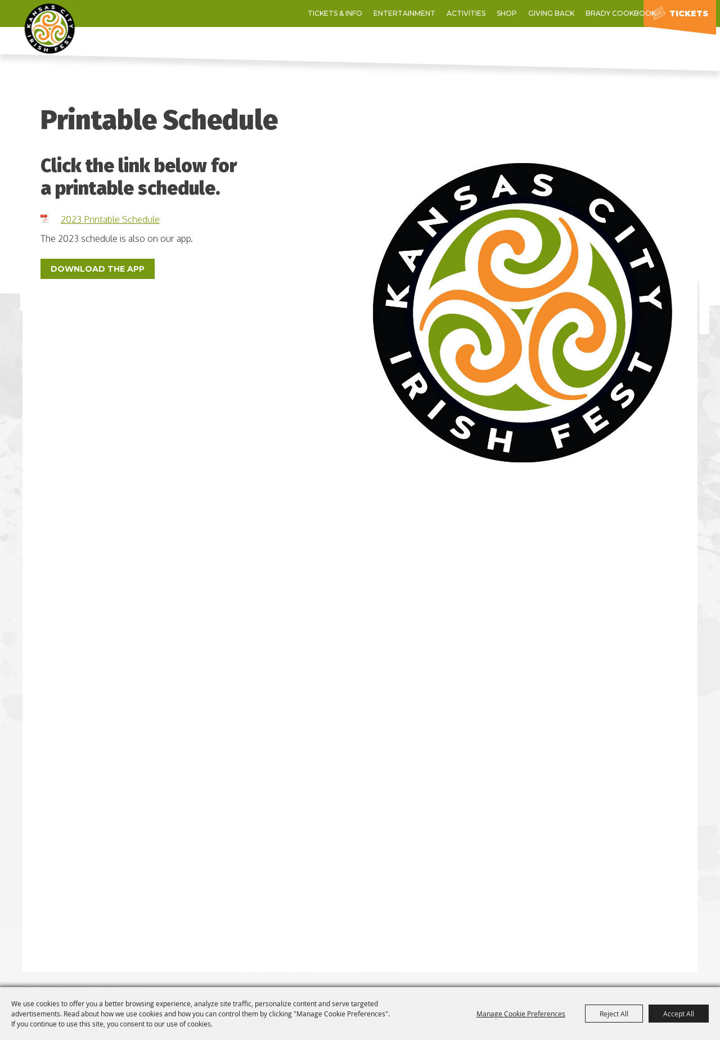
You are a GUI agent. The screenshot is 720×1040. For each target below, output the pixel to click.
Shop (417, 13)
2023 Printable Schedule (110, 219)
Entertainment (315, 13)
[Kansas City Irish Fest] (76, 42)
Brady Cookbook (531, 13)
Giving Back (462, 13)
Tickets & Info (245, 13)
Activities (376, 13)
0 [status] (624, 13)
